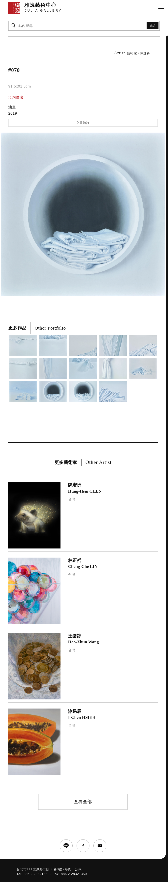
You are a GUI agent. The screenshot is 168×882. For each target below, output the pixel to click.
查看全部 (83, 801)
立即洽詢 (83, 122)
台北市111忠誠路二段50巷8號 (39, 869)
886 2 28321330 (36, 874)
